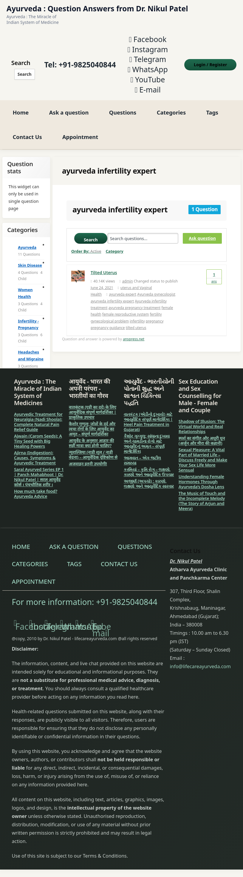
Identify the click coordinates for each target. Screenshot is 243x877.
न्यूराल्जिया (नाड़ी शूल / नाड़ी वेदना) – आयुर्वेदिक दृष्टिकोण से (93, 453)
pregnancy (155, 320)
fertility (156, 313)
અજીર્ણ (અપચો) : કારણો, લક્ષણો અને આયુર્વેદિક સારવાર (149, 482)
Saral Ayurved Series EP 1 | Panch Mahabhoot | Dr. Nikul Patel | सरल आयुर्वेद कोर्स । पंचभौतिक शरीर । (39, 476)
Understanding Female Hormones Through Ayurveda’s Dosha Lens (201, 481)
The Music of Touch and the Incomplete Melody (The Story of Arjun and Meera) (202, 500)
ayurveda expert (123, 293)
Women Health (25, 292)
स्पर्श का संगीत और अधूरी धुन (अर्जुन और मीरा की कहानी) (202, 439)
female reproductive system (125, 313)
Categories (171, 111)
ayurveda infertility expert (112, 300)
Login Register (210, 64)
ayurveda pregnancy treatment (135, 306)
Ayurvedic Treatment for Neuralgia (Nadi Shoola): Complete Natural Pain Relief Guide (38, 420)
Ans (214, 275)
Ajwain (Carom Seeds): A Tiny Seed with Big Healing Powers (38, 440)
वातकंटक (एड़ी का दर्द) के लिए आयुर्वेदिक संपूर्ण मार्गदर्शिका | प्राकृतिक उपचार (92, 411)
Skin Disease (30, 264)
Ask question (202, 237)
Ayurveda (27, 246)
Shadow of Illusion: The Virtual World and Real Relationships (202, 425)
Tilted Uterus (104, 271)
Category (114, 250)
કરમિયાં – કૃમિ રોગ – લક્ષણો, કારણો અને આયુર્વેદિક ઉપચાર (149, 471)
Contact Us (27, 136)
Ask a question (69, 111)
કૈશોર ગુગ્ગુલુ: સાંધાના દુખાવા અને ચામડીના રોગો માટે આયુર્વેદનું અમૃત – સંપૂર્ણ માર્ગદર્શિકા (147, 442)
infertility (137, 320)
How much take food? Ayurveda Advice (35, 492)
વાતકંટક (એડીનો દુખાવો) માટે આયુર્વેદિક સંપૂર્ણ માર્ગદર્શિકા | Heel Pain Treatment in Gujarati (148, 420)
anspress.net (133, 338)
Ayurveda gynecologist (156, 293)
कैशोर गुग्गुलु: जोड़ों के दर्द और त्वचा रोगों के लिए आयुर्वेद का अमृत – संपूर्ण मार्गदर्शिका (92, 428)
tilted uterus (136, 326)
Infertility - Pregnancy (28, 323)
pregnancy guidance (108, 326)
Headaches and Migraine (31, 354)
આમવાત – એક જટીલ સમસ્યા (142, 459)
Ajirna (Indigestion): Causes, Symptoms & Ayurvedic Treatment (35, 457)
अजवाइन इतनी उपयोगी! (88, 463)
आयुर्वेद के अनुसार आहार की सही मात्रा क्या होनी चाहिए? (91, 442)
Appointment (80, 136)
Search (24, 74)
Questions (122, 111)
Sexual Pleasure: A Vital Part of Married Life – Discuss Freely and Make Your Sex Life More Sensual (203, 459)
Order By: (86, 250)
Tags (212, 111)
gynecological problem (110, 320)
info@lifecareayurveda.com (200, 665)
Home (21, 111)
